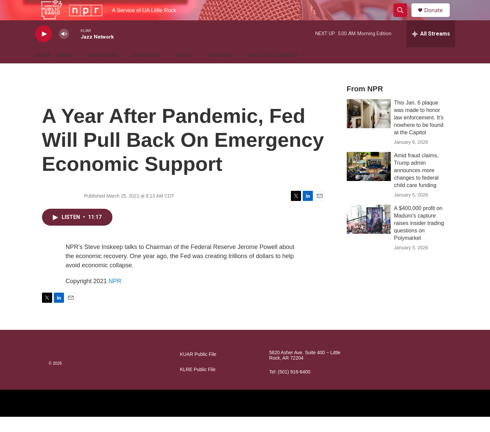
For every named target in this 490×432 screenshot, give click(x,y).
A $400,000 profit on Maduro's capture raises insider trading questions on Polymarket (419, 238)
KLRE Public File (198, 384)
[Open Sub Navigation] (78, 70)
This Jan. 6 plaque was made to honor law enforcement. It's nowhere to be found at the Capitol (419, 133)
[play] (43, 49)
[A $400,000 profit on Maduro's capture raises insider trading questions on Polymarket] (369, 234)
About (184, 70)
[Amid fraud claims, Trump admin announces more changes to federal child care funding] (369, 181)
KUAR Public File (198, 369)
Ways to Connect (273, 70)
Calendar (146, 70)
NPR (115, 296)
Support (220, 70)
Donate (437, 17)
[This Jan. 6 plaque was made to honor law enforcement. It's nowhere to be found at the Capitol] (369, 128)
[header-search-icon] (403, 18)
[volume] (64, 49)
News (65, 70)
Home (43, 70)
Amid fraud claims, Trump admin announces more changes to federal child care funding (416, 185)
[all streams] (431, 49)
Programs (103, 70)
